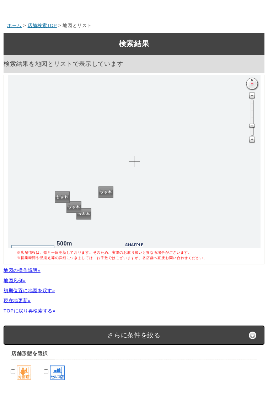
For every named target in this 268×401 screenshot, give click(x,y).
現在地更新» (17, 300)
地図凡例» (15, 280)
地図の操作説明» (22, 270)
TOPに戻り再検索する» (29, 310)
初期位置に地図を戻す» (29, 290)
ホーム (14, 25)
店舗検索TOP (42, 25)
